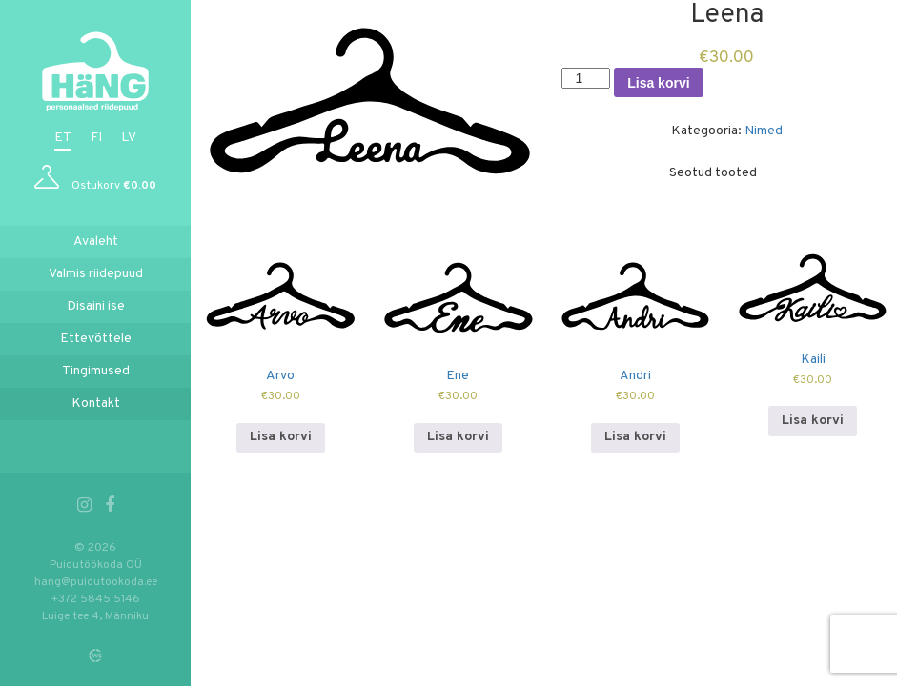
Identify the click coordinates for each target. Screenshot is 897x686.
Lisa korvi (658, 83)
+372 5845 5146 (95, 599)
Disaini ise (96, 306)
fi (96, 138)
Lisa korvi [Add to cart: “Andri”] (635, 437)
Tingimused (96, 371)
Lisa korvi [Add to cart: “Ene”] (458, 437)
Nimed (763, 131)
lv (128, 138)
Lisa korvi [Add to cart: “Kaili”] (813, 421)
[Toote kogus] (585, 78)
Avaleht (95, 241)
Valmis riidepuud (96, 274)
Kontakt (95, 403)
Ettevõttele (96, 339)
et (62, 138)
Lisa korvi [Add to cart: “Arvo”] (281, 437)
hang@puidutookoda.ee (95, 582)
